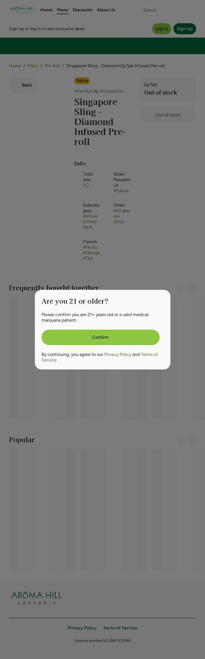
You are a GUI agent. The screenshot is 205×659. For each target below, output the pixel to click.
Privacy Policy (117, 354)
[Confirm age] (100, 337)
